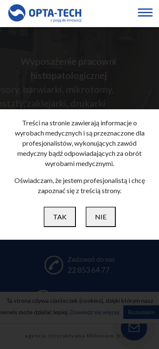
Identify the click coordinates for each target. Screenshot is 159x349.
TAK (60, 217)
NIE (100, 217)
